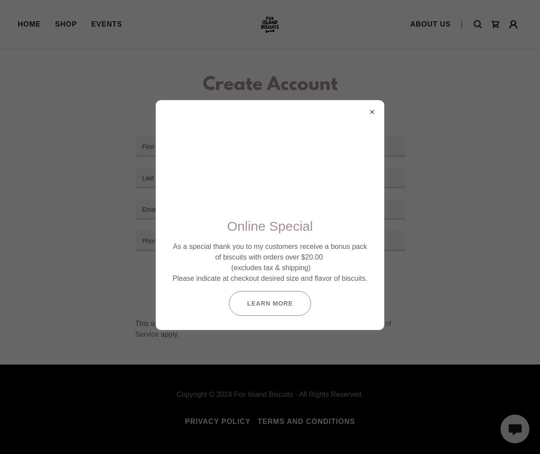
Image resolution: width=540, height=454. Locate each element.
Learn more (270, 303)
